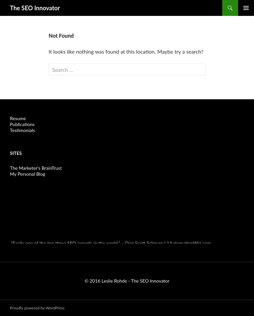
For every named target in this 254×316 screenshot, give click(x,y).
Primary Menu (246, 8)
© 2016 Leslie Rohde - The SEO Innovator (127, 281)
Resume (18, 118)
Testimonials (22, 130)
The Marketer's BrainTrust (36, 168)
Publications (22, 124)
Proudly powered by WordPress (37, 307)
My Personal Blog (27, 174)
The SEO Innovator (35, 8)
